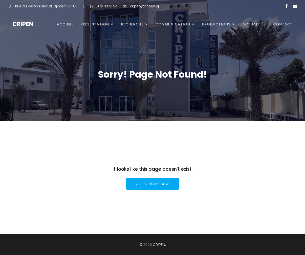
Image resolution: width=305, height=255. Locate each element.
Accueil (65, 24)
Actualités (254, 24)
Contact (283, 24)
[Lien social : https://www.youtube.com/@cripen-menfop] (293, 6)
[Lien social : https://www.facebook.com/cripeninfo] (284, 6)
